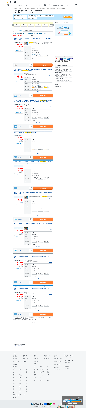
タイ (41, 368)
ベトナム (48, 368)
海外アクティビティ (47, 358)
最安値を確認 (43, 65)
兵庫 (26, 383)
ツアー (11, 5)
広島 (26, 385)
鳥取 (20, 385)
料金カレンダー (18, 50)
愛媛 (20, 388)
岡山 (13, 385)
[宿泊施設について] (28, 55)
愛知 (13, 380)
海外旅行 (45, 5)
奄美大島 (14, 397)
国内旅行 (8, 5)
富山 (26, 377)
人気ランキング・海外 (58, 359)
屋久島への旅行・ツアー (19, 345)
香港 (47, 366)
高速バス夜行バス (32, 5)
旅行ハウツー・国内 (57, 361)
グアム (41, 372)
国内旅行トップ (15, 368)
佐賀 (20, 389)
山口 (20, 386)
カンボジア (48, 371)
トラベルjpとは (66, 368)
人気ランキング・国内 (58, 358)
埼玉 (20, 374)
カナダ (41, 374)
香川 (26, 386)
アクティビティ (37, 5)
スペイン (35, 377)
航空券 (20, 5)
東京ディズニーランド (16, 395)
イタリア (41, 375)
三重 (20, 380)
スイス (41, 377)
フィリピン (42, 369)
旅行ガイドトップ (57, 369)
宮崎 (26, 391)
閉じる (80, 397)
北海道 (14, 369)
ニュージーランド (49, 378)
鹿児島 (14, 392)
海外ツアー (35, 355)
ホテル (17, 5)
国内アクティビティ (16, 361)
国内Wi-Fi (24, 361)
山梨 (26, 375)
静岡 (26, 378)
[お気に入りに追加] (30, 64)
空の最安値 (15, 364)
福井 (20, 378)
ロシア (48, 377)
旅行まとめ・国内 (57, 364)
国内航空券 (15, 358)
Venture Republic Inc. (44, 406)
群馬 (13, 374)
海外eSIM (45, 359)
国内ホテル (25, 356)
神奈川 (20, 375)
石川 (13, 378)
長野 (13, 377)
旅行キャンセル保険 (67, 357)
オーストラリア (42, 378)
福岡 (13, 389)
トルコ (35, 380)
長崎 (26, 389)
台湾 (41, 366)
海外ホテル (35, 356)
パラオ (48, 372)
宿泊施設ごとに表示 (29, 30)
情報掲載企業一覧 (64, 87)
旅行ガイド (76, 5)
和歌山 (14, 383)
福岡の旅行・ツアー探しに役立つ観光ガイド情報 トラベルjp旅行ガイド (27, 346)
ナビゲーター (56, 367)
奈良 (20, 383)
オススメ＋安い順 (16, 33)
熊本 (20, 391)
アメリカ (35, 374)
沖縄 (20, 392)
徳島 (13, 388)
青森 (20, 369)
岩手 (26, 369)
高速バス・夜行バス (16, 359)
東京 (13, 375)
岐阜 (26, 380)
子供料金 (22, 79)
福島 (13, 372)
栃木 (20, 372)
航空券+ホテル (14, 5)
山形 (26, 371)
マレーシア (48, 369)
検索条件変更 (69, 16)
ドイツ (48, 375)
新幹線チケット (23, 5)
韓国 (34, 366)
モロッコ (41, 380)
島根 (13, 386)
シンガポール (36, 369)
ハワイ (35, 372)
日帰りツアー (25, 355)
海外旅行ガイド (56, 356)
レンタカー (28, 5)
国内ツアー (15, 355)
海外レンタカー (36, 358)
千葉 (26, 374)
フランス (35, 375)
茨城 (26, 372)
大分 (13, 391)
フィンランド (36, 378)
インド (35, 371)
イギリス (48, 374)
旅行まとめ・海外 (57, 366)
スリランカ (42, 371)
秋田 (13, 371)
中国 (34, 368)
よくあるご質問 (67, 362)
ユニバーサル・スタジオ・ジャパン (19, 394)
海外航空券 (46, 356)
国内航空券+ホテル (16, 356)
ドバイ (48, 380)
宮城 (20, 371)
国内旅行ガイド (56, 355)
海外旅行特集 (36, 361)
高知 (26, 388)
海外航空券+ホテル (47, 355)
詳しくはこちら (72, 403)
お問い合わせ (66, 366)
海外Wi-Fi (35, 359)
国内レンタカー (25, 359)
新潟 (20, 377)
